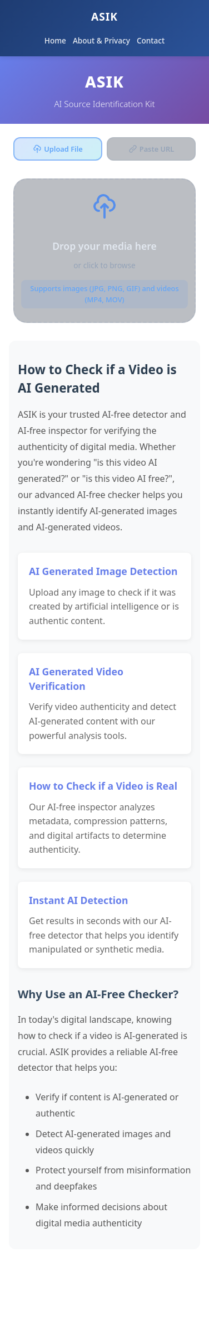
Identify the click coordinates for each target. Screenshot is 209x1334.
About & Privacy (101, 41)
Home (55, 41)
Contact (151, 41)
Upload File (58, 149)
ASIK (104, 16)
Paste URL (151, 149)
